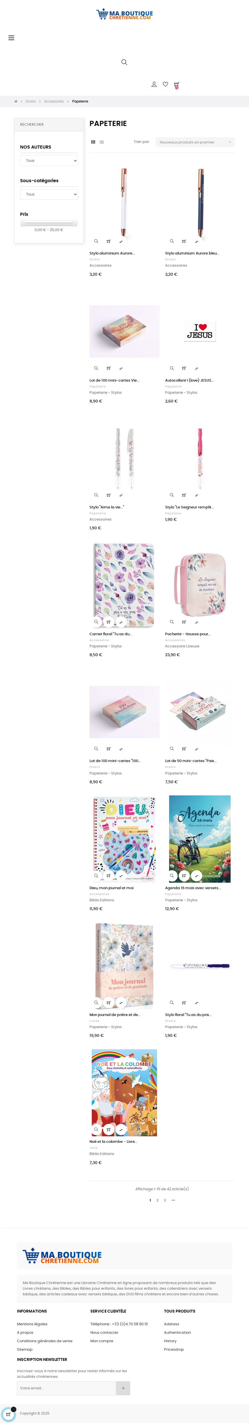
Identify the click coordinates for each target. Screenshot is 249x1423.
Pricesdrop (174, 1350)
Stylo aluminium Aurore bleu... (192, 253)
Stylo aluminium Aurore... (112, 253)
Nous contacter (104, 1333)
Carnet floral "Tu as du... (111, 634)
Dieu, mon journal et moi (111, 888)
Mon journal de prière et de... (115, 1015)
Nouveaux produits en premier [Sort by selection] (197, 142)
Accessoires (99, 640)
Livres (94, 1021)
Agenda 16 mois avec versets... (193, 888)
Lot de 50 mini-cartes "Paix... (190, 761)
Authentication (177, 1333)
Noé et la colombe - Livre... (113, 1142)
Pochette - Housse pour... (188, 634)
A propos (25, 1333)
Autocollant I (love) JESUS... (189, 380)
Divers (95, 259)
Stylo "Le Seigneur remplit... (189, 507)
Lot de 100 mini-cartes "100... (115, 761)
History (170, 1341)
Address (171, 1324)
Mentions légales (32, 1324)
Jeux (93, 1147)
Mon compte (101, 1341)
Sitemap (25, 1350)
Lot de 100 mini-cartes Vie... (114, 380)
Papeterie (98, 386)
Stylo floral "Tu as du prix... (188, 1015)
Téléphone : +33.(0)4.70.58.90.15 (119, 1324)
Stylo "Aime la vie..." (107, 507)
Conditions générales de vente (45, 1341)
